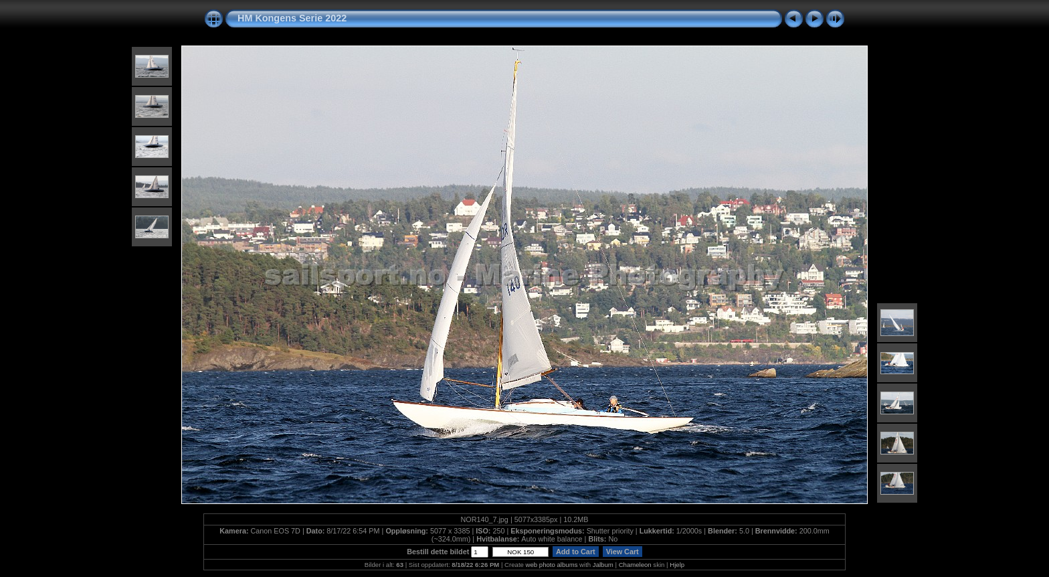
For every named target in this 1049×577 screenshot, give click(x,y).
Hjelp (677, 564)
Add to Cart (575, 552)
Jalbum (603, 564)
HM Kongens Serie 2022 (292, 18)
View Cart (622, 552)
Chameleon (635, 564)
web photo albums (552, 564)
